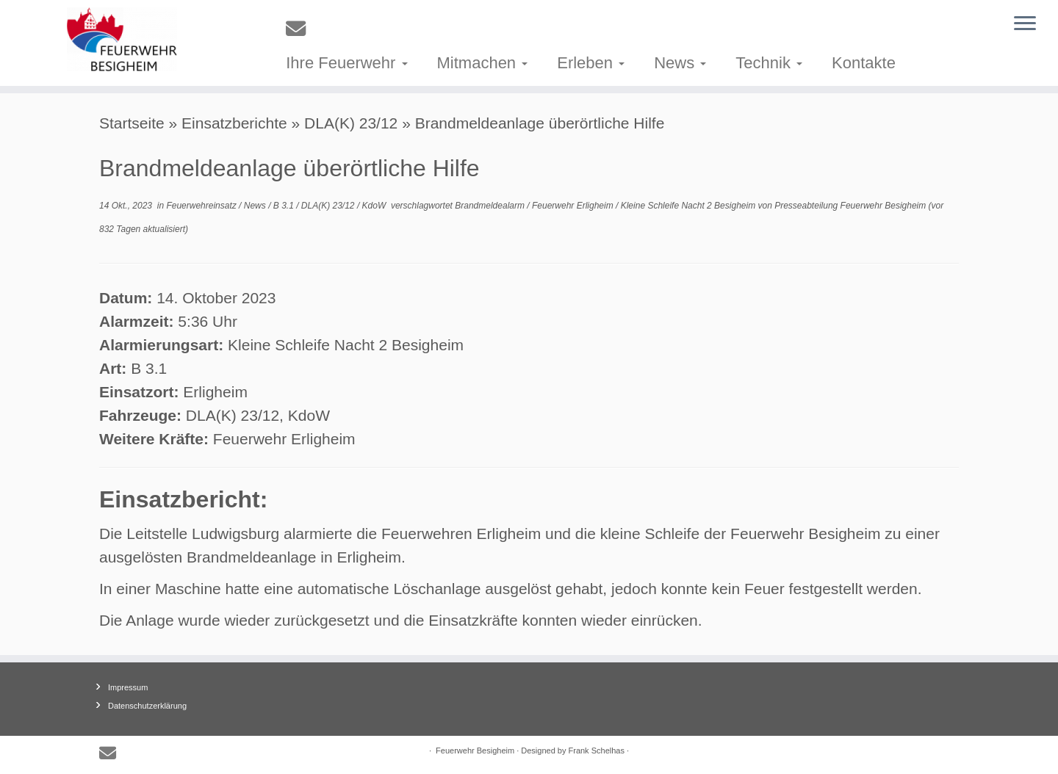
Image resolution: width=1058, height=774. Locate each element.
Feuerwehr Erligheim (574, 205)
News (680, 63)
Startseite (132, 123)
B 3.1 (284, 205)
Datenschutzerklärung (147, 705)
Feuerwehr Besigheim (475, 750)
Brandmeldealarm (491, 205)
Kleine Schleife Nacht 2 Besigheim (689, 205)
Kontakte (864, 63)
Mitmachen (482, 63)
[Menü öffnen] (1025, 24)
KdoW (375, 205)
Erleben (591, 63)
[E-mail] (300, 29)
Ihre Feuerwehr (346, 63)
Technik (768, 63)
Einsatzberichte (234, 123)
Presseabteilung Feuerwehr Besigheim (850, 205)
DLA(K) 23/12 (350, 123)
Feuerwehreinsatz (202, 205)
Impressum (128, 687)
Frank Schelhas (597, 750)
